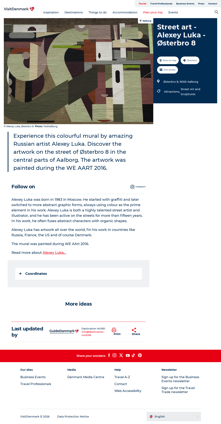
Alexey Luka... (54, 253)
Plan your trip (153, 12)
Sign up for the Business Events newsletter (180, 379)
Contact (212, 3)
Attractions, (172, 91)
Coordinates (33, 274)
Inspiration (51, 12)
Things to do (98, 12)
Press (201, 3)
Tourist (142, 3)
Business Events (185, 3)
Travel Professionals (161, 3)
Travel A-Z (122, 377)
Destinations (73, 12)
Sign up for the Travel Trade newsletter (178, 390)
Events (173, 12)
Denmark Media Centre (85, 377)
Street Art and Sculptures (190, 91)
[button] (119, 332)
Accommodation (125, 12)
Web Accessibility (127, 391)
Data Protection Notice (73, 416)
